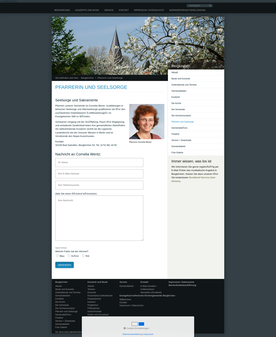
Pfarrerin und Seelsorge (182, 122)
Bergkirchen (62, 10)
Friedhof (175, 134)
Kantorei (91, 302)
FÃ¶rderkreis (93, 308)
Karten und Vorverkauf (97, 314)
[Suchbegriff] (199, 5)
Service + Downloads (181, 140)
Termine (91, 289)
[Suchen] (210, 5)
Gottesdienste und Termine (184, 85)
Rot (87, 256)
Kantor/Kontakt (94, 311)
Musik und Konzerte (180, 78)
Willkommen (125, 299)
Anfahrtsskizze (147, 289)
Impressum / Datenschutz (149, 10)
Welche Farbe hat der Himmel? (71, 250)
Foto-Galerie (177, 152)
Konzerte (91, 292)
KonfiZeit (175, 97)
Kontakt (124, 10)
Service (109, 10)
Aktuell (174, 72)
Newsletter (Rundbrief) (151, 292)
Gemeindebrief (178, 146)
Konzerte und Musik (87, 10)
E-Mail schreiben (148, 286)
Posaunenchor (94, 299)
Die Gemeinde (178, 109)
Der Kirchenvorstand (181, 115)
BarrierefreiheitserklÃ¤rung (187, 10)
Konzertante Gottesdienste (99, 295)
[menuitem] (62, 10)
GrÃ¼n (75, 256)
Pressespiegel (94, 318)
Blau (62, 256)
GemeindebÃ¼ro (179, 128)
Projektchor (92, 305)
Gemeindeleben (178, 91)
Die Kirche (176, 103)
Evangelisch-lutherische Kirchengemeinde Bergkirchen (147, 295)
